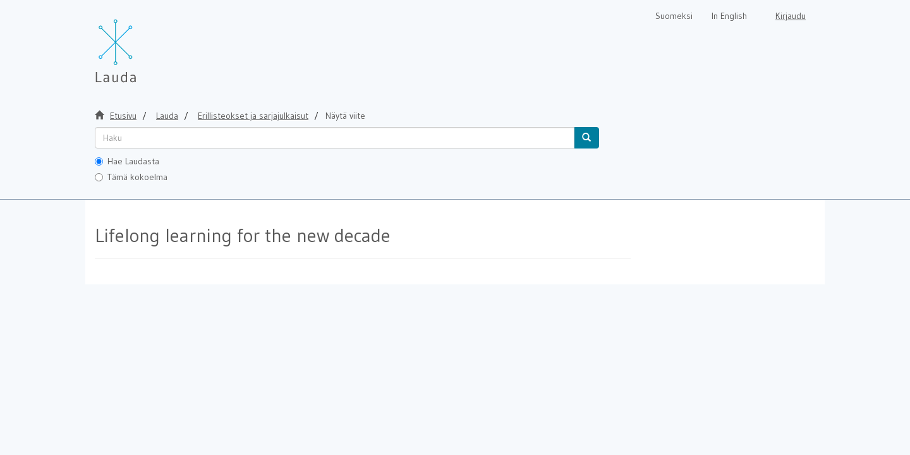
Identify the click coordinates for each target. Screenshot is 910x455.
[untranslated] (334, 138)
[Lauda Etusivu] (142, 44)
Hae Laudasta (127, 161)
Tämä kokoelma (131, 177)
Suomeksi (674, 15)
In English (729, 15)
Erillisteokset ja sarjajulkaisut (253, 115)
